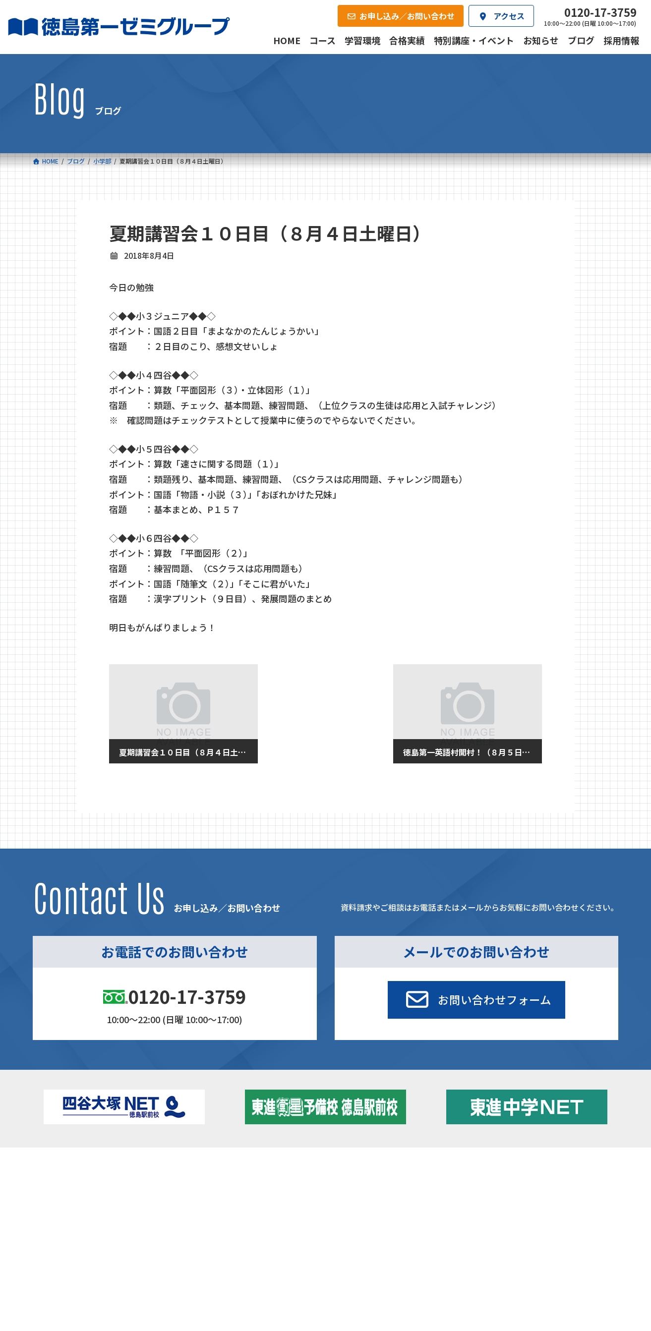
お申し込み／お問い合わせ (564, 1265)
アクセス (345, 1265)
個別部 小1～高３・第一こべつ (382, 1198)
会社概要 (250, 1265)
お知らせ (511, 1198)
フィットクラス (89, 1201)
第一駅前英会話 (358, 1225)
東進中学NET (230, 1228)
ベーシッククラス (92, 1241)
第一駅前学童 (355, 1212)
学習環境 (154, 1265)
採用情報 (441, 1265)
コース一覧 (62, 1169)
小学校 (68, 1185)
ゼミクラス (82, 1214)
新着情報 (498, 1169)
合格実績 (58, 1265)
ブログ (507, 1212)
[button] (476, 1000)
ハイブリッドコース (235, 1214)
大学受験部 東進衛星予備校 (381, 1185)
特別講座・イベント (528, 1185)
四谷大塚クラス (89, 1228)
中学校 (206, 1185)
